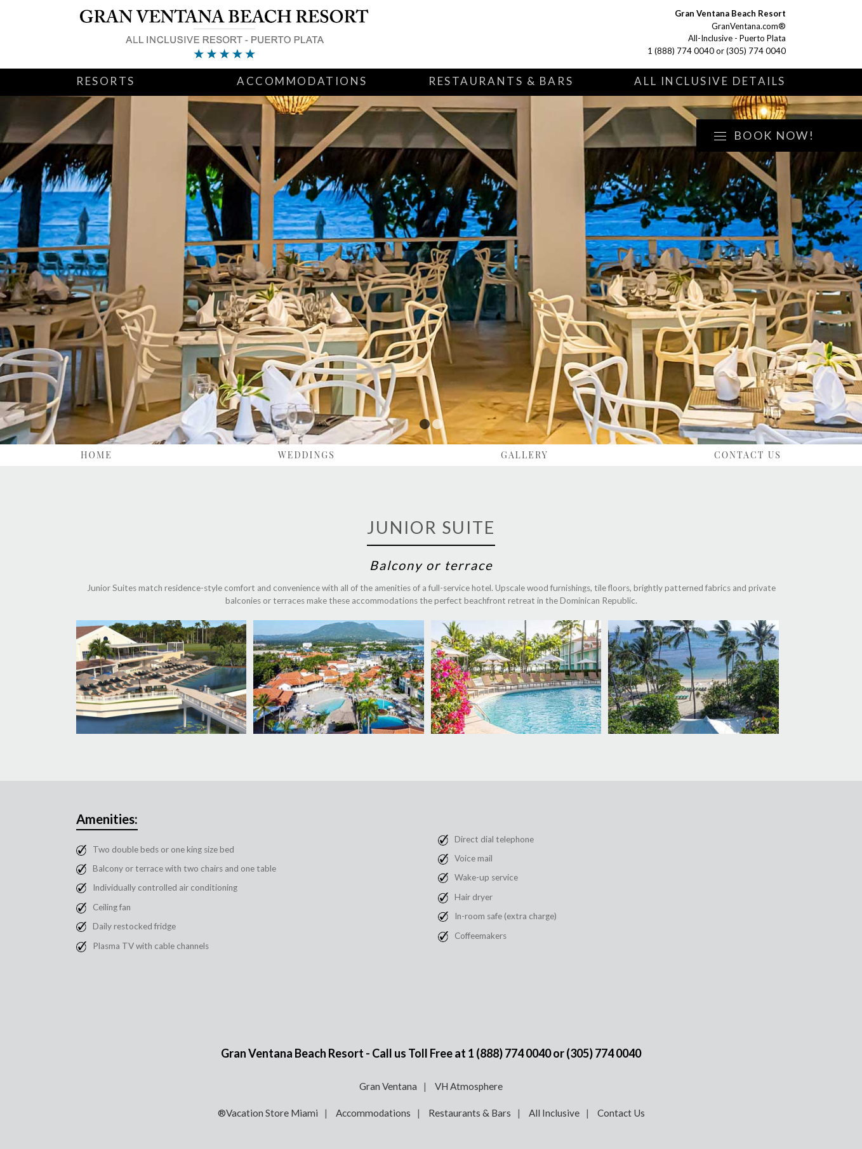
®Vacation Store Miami (268, 1113)
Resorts (105, 81)
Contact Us (747, 455)
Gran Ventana (388, 1086)
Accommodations (302, 81)
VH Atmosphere (469, 1086)
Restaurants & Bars (500, 81)
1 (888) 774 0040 (680, 51)
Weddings (306, 455)
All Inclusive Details (710, 81)
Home (96, 455)
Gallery (524, 455)
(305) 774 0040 (756, 51)
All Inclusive (554, 1113)
